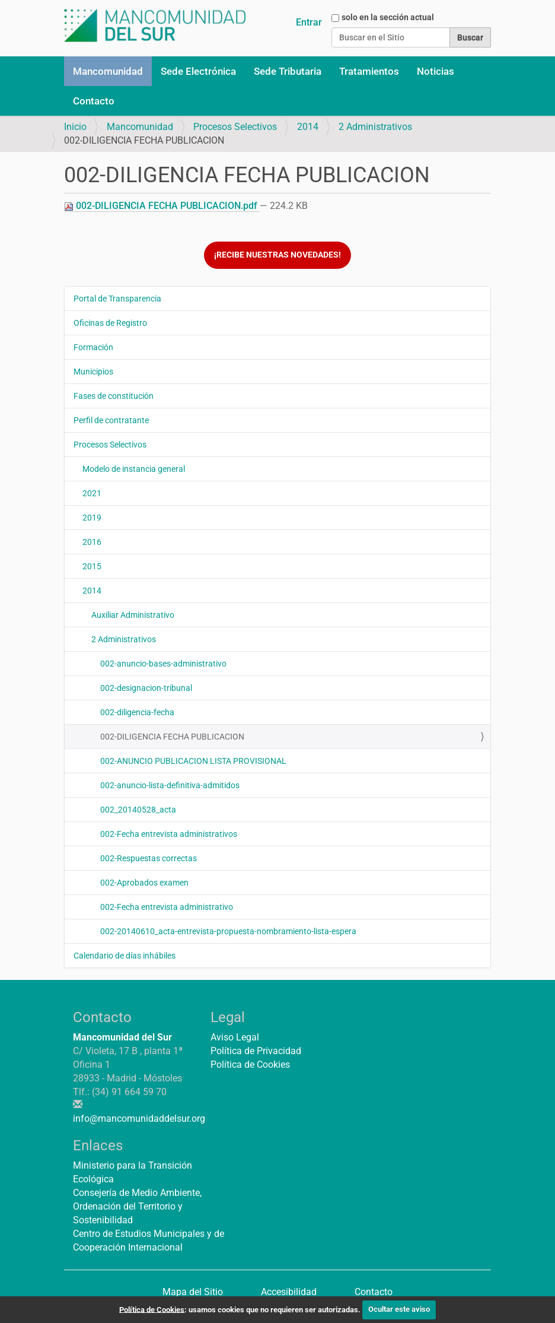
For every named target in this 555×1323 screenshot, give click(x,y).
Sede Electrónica (198, 71)
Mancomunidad (108, 71)
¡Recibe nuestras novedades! (277, 255)
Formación (93, 347)
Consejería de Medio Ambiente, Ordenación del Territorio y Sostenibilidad (137, 1206)
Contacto (93, 101)
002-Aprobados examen (144, 882)
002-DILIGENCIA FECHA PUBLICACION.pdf (162, 205)
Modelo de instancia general (133, 469)
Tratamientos (369, 71)
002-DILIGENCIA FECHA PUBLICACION (172, 736)
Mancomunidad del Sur (122, 1037)
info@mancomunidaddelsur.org (139, 1118)
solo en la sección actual (388, 17)
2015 (91, 566)
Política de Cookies (250, 1064)
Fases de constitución (114, 396)
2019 (91, 517)
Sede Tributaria (287, 71)
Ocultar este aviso (399, 1309)
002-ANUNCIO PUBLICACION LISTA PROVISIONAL (193, 761)
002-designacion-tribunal (146, 688)
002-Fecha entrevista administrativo (166, 907)
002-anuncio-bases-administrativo (163, 663)
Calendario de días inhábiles (125, 955)
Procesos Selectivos (235, 126)
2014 (307, 126)
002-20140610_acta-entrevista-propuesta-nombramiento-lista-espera (228, 931)
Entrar (309, 22)
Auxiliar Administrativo (132, 615)
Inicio (75, 126)
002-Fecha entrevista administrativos (168, 834)
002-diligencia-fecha (137, 712)
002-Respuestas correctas (148, 858)
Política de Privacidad (255, 1051)
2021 (91, 493)
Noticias (435, 71)
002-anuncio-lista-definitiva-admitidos (170, 785)
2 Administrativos (375, 126)
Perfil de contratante (111, 420)
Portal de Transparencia (117, 298)
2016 (91, 542)
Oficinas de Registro (110, 323)
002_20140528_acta (138, 809)
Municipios (93, 371)
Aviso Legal (234, 1037)
